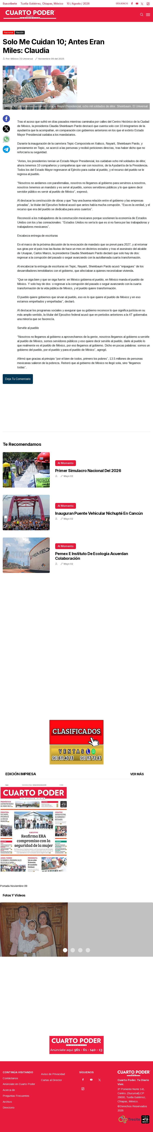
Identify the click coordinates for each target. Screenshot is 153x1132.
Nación (20, 32)
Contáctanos (10, 1078)
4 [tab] (88, 881)
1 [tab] (65, 881)
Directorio (8, 1107)
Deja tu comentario (18, 378)
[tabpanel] (76, 836)
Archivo (7, 1101)
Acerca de (9, 1089)
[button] (76, 828)
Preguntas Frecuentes (16, 1095)
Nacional (8, 32)
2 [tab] (73, 881)
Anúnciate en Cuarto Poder (19, 1084)
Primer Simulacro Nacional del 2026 (88, 470)
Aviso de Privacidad (53, 1074)
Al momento (65, 463)
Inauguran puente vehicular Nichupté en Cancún (99, 513)
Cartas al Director (51, 1080)
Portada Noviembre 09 (13, 885)
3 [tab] (80, 881)
